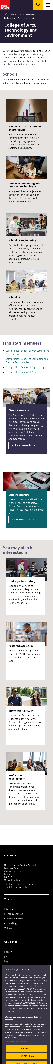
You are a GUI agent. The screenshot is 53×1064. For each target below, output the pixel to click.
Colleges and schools (15, 971)
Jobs (6, 956)
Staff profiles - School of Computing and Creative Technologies (27, 360)
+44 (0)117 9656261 (26, 884)
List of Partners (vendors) (16, 1049)
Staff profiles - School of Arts (21, 372)
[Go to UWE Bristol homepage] (6, 14)
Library (8, 951)
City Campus (11, 909)
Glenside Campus (13, 918)
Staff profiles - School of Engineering (25, 367)
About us (13, 14)
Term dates (10, 966)
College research (21, 445)
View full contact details (15, 887)
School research (21, 519)
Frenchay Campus (13, 913)
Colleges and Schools (27, 14)
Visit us (8, 928)
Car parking (10, 923)
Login (7, 961)
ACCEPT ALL (26, 1056)
